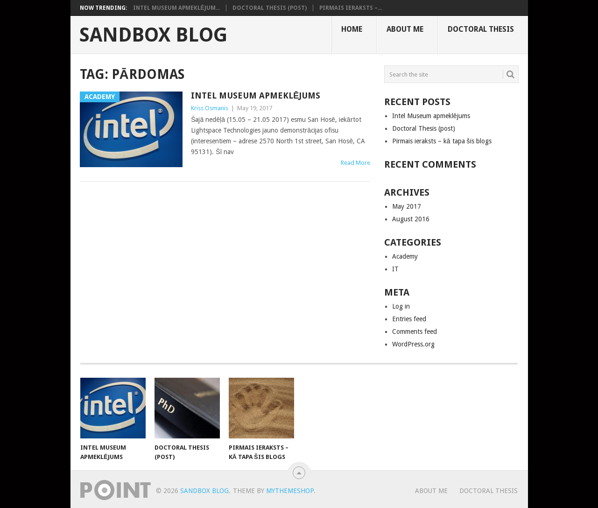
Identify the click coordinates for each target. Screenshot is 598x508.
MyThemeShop (290, 490)
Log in (401, 306)
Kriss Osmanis (209, 108)
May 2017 (406, 206)
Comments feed (414, 331)
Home (351, 29)
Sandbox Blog (153, 35)
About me (405, 29)
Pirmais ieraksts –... (350, 8)
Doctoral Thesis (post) (269, 8)
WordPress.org (413, 344)
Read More (355, 162)
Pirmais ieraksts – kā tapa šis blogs (442, 141)
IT (395, 269)
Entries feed (409, 319)
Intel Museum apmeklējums (255, 95)
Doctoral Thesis (481, 29)
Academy (405, 256)
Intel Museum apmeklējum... (176, 8)
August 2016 (410, 219)
